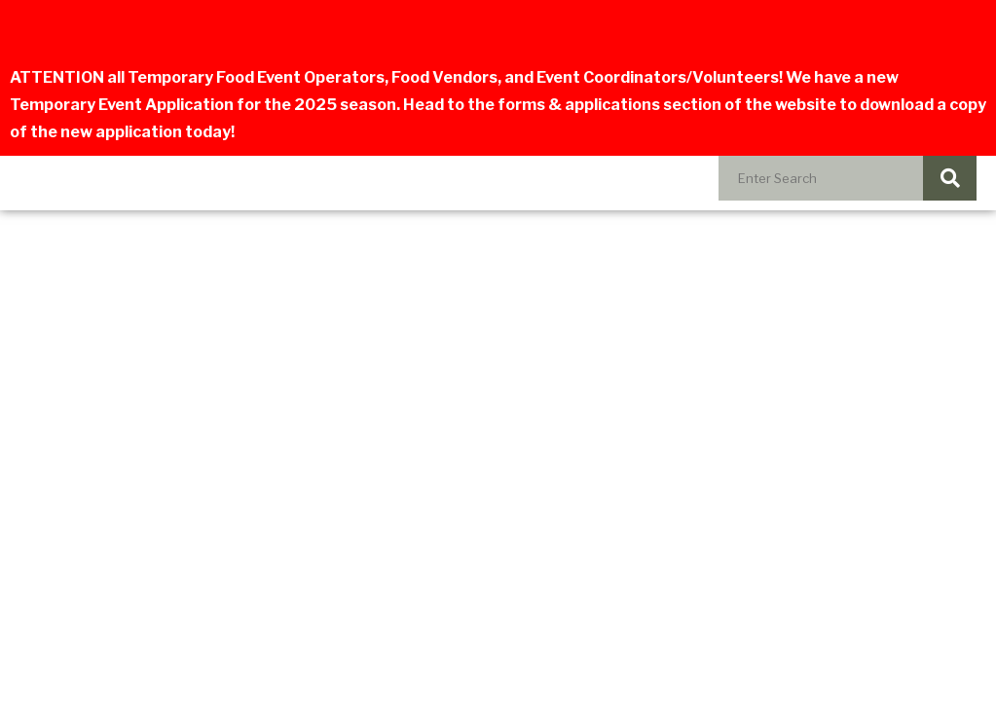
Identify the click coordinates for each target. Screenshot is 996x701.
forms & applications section (609, 104)
